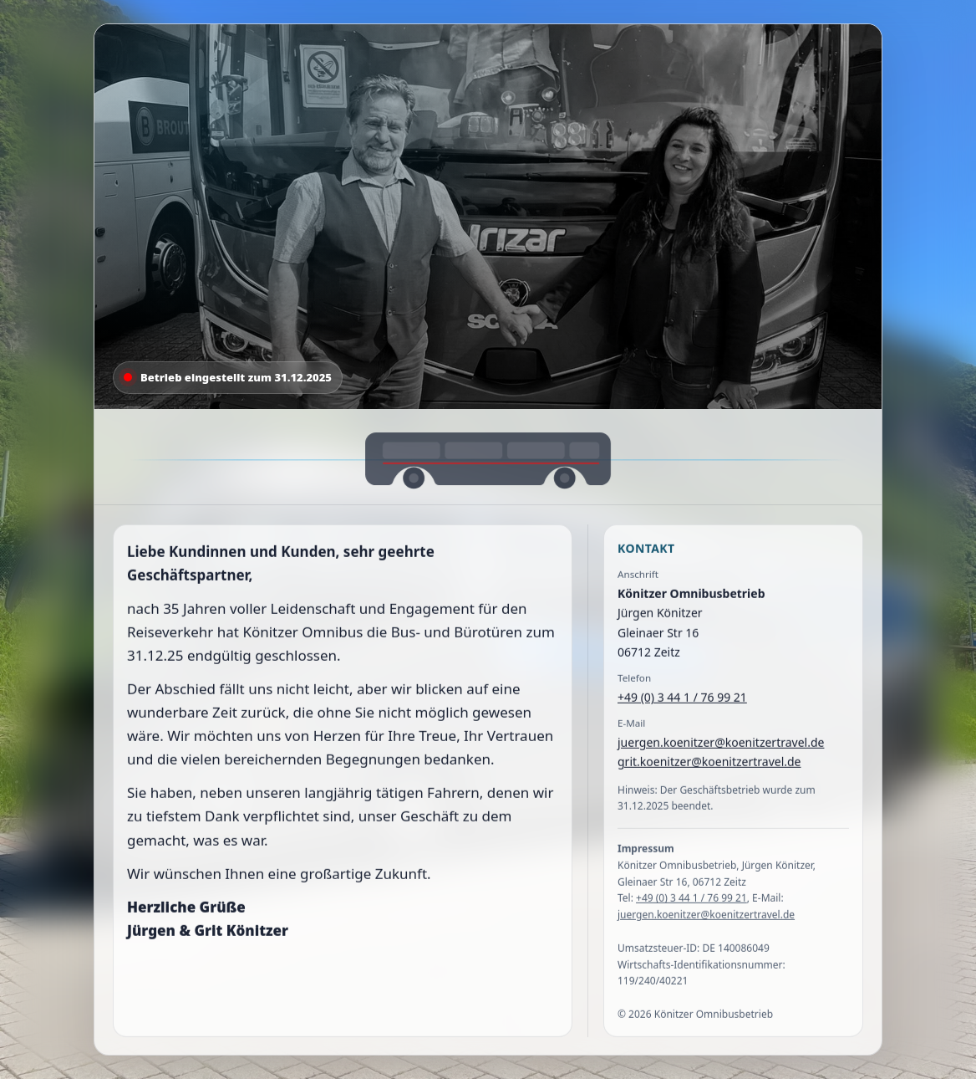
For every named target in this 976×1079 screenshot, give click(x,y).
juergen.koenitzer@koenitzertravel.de (721, 746)
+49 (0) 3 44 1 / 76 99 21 (682, 700)
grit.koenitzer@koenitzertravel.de (709, 765)
